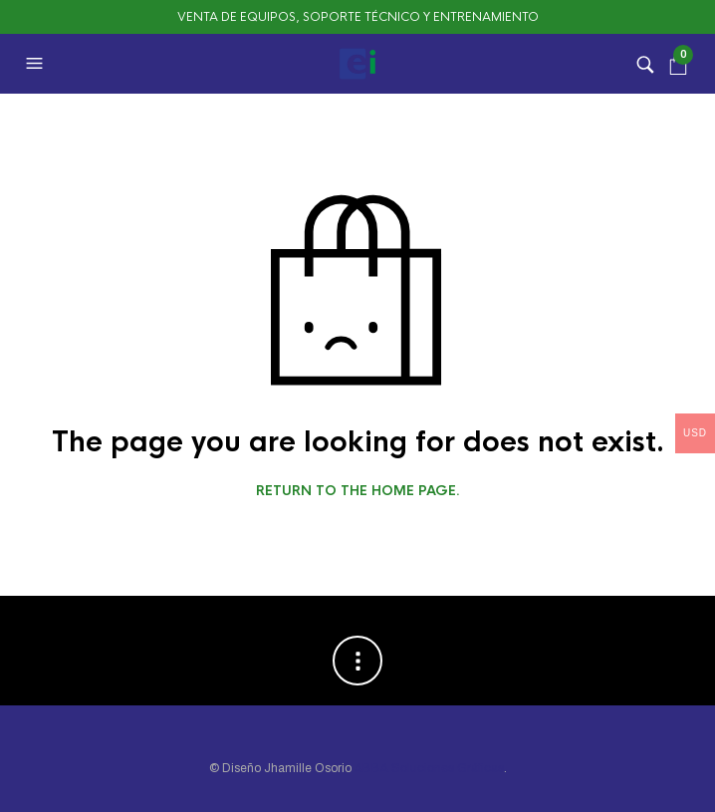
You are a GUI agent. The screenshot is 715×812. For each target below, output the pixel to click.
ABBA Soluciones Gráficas (429, 768)
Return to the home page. (358, 491)
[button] (37, 64)
